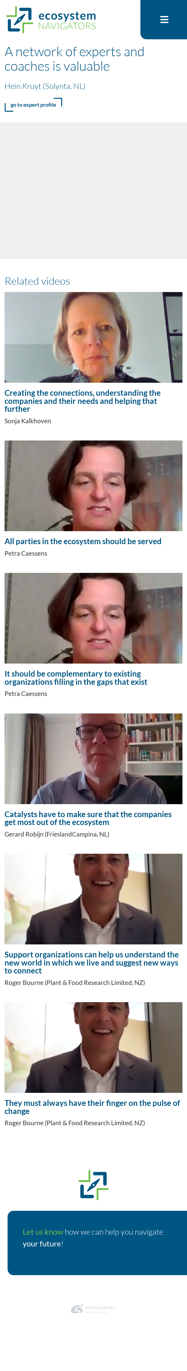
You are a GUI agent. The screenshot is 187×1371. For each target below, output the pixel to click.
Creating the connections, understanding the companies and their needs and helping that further (83, 401)
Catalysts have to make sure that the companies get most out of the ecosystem (88, 818)
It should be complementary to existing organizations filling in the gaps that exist (76, 677)
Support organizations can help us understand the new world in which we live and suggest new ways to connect (92, 962)
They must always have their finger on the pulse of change (92, 1107)
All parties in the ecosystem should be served (83, 541)
